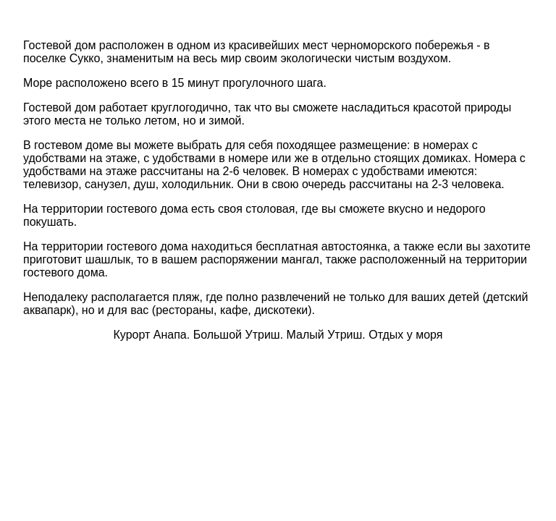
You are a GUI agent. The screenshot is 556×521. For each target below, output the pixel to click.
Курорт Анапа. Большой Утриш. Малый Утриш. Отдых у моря (278, 335)
